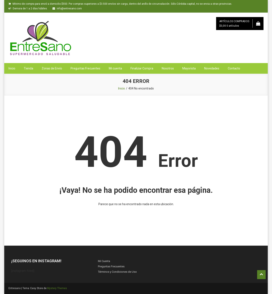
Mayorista (189, 68)
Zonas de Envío (52, 68)
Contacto (234, 68)
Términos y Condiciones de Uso (117, 271)
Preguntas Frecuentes (85, 68)
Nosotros (168, 68)
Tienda (28, 68)
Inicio (11, 68)
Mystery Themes (57, 288)
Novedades (211, 68)
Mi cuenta (115, 68)
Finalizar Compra (141, 68)
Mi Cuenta (104, 261)
